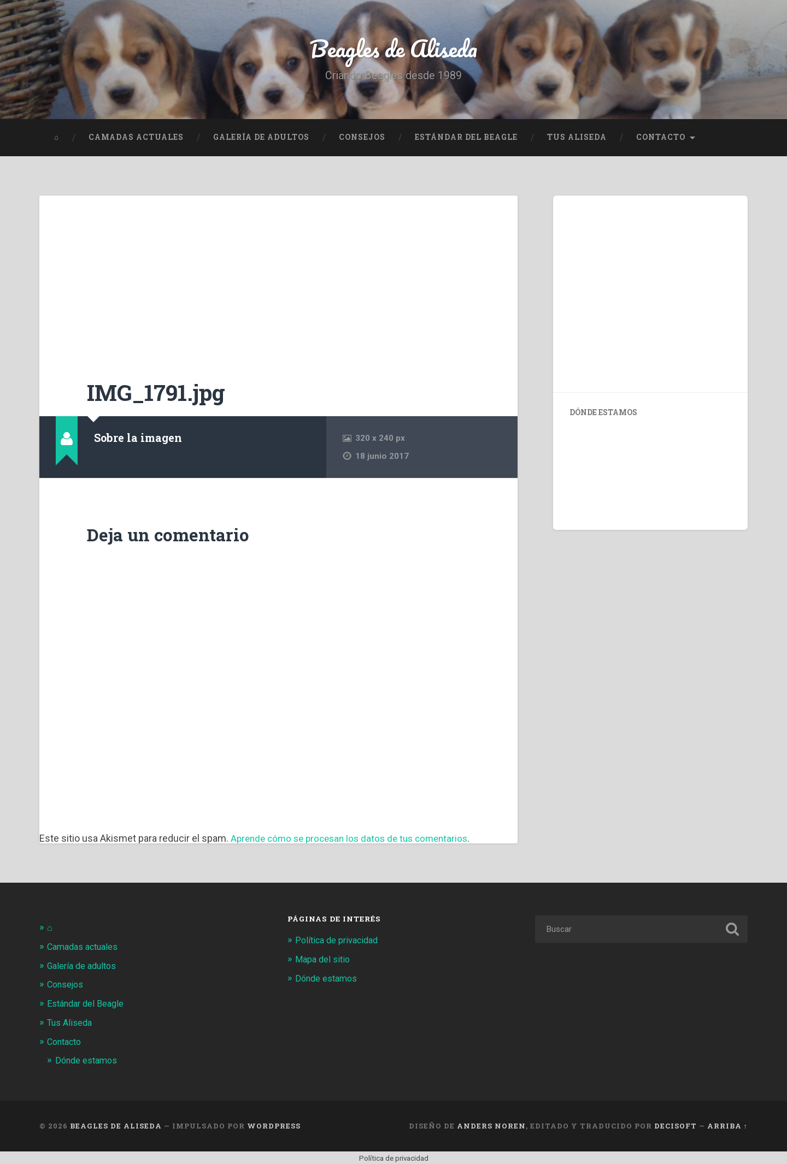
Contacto (660, 139)
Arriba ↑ (727, 1125)
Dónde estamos (88, 1059)
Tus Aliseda (577, 139)
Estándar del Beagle (466, 139)
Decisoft (675, 1125)
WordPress (274, 1125)
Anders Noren (491, 1125)
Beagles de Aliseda (394, 48)
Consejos (362, 139)
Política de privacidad (339, 942)
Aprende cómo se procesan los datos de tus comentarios (355, 840)
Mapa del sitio (324, 960)
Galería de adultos (261, 139)
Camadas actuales (136, 139)
